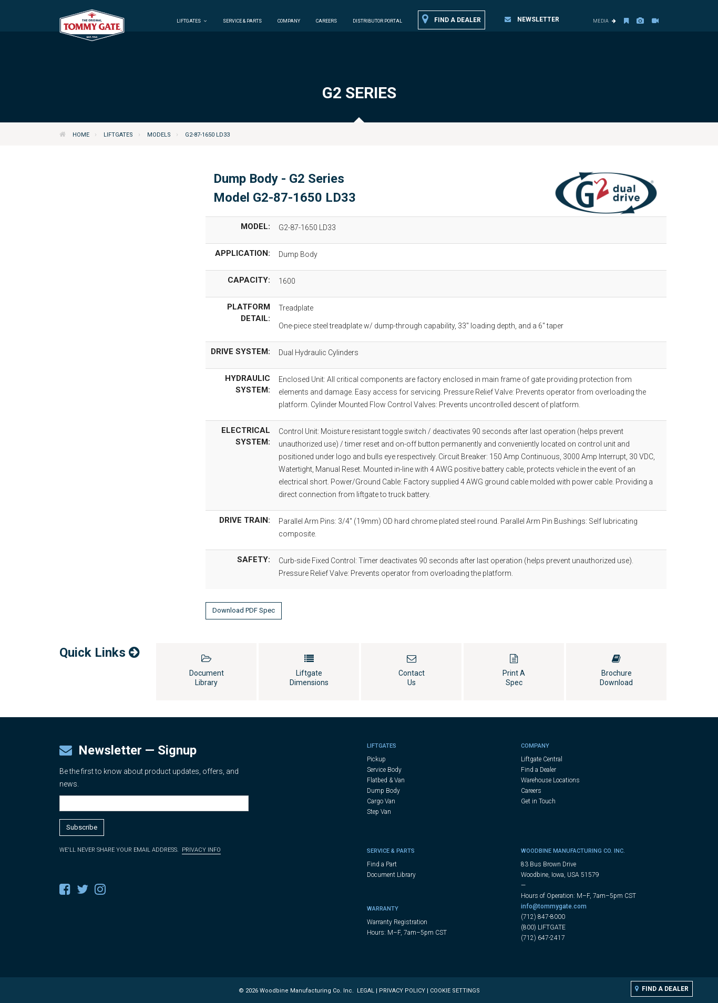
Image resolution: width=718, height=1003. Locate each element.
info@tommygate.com (554, 906)
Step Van (379, 811)
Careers (326, 21)
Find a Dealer (451, 19)
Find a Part (382, 864)
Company (289, 21)
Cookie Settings (455, 990)
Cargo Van (381, 801)
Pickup (376, 759)
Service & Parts (242, 21)
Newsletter (532, 19)
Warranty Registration (397, 922)
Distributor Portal (377, 21)
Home (81, 134)
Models (159, 134)
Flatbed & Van (386, 780)
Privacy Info (201, 849)
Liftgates (118, 134)
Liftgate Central (541, 759)
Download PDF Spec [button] (243, 610)
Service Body (384, 769)
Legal (365, 990)
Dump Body (383, 790)
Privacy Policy (402, 990)
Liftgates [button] (192, 21)
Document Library (391, 874)
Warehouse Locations (550, 780)
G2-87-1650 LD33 (207, 134)
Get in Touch (538, 801)
